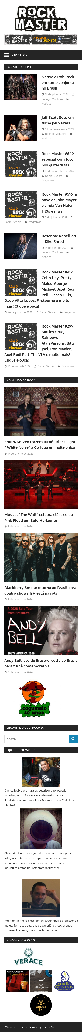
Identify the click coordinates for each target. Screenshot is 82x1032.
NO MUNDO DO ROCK (20, 380)
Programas (48, 180)
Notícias (46, 103)
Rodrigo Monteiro (52, 99)
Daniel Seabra (53, 175)
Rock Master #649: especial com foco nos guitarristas (58, 159)
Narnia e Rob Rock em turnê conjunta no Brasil (58, 82)
